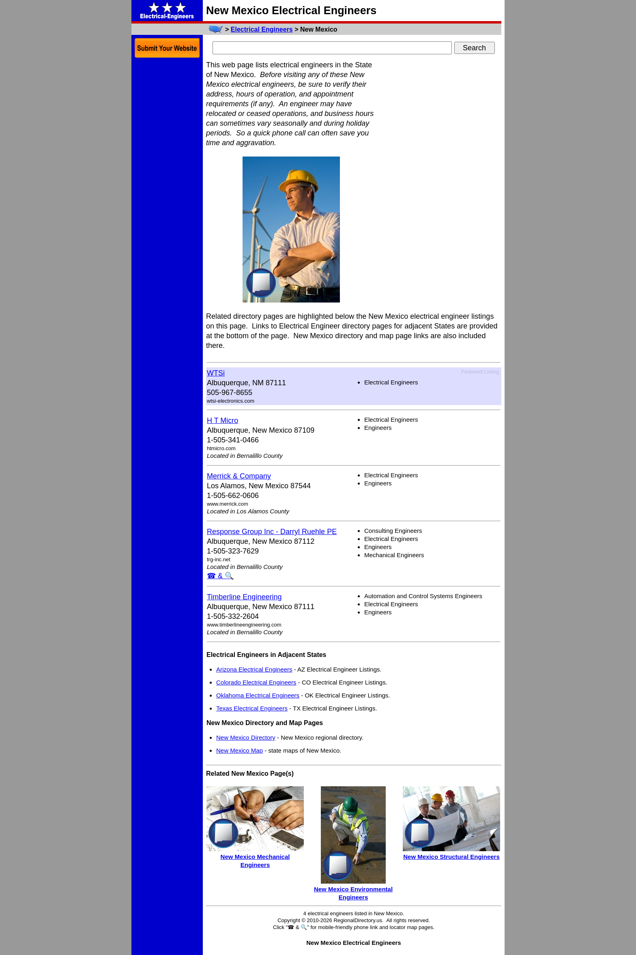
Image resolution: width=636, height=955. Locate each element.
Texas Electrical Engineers (252, 708)
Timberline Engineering (244, 597)
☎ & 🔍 (220, 576)
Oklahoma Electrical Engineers (257, 695)
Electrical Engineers (262, 29)
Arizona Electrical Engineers (254, 669)
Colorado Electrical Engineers (256, 682)
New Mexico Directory (245, 737)
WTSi (216, 373)
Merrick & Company (239, 476)
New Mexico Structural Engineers (451, 856)
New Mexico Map (239, 750)
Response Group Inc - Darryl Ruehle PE (272, 532)
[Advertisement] (440, 181)
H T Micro (222, 420)
